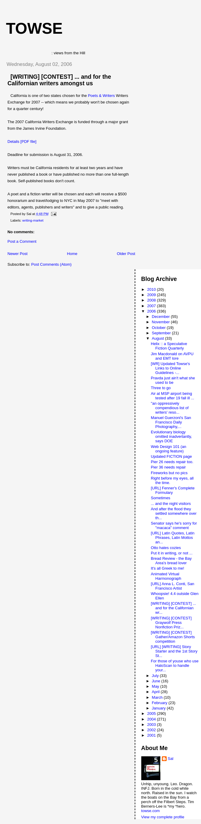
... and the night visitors (171, 503)
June (156, 681)
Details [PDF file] (21, 141)
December (161, 316)
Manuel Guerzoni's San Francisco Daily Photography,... (171, 422)
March (158, 697)
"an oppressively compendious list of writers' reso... (169, 408)
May (156, 686)
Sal (171, 758)
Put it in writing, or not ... (171, 553)
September (162, 333)
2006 (152, 311)
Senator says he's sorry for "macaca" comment (174, 525)
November (161, 322)
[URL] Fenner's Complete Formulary (172, 490)
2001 (152, 735)
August (158, 338)
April (156, 691)
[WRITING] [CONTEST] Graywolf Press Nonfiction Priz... (171, 622)
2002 (152, 730)
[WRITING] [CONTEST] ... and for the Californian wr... (173, 608)
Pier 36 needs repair (168, 467)
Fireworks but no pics (169, 473)
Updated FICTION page (171, 456)
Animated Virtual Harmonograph (166, 576)
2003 (152, 724)
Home (72, 253)
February (160, 703)
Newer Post (17, 253)
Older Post (126, 253)
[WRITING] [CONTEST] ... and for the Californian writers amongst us (59, 79)
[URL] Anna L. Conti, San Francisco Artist (172, 586)
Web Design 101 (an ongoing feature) (168, 448)
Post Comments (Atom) (51, 264)
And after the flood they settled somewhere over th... (174, 513)
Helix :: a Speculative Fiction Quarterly (169, 345)
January (159, 708)
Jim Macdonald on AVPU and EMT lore (172, 356)
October (159, 327)
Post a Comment (21, 241)
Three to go (161, 388)
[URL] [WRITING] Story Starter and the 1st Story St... (174, 651)
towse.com (150, 810)
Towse (34, 28)
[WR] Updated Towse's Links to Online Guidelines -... (170, 368)
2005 (152, 713)
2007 (152, 306)
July (156, 675)
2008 (152, 300)
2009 (152, 295)
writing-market (33, 220)
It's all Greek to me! (167, 568)
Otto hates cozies (166, 547)
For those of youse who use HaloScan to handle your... (175, 665)
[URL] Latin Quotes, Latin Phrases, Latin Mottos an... (172, 537)
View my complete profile (162, 817)
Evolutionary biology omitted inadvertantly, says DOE (171, 436)
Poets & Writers (101, 95)
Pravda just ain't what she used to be (173, 380)
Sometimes (160, 498)
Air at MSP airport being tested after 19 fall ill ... (172, 395)
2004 (152, 719)
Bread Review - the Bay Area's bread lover (171, 560)
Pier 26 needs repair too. (172, 462)
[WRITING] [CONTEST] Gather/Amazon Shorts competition (173, 637)
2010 (152, 289)
